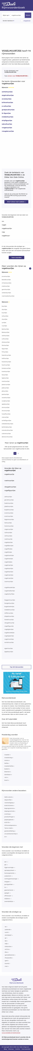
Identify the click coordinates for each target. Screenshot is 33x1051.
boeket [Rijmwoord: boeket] (6, 769)
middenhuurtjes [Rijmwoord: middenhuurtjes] (7, 117)
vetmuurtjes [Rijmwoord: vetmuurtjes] (8, 536)
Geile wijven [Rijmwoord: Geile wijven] (8, 797)
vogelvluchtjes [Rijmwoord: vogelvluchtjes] (9, 639)
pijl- (5, 864)
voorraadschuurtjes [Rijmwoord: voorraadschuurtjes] (8, 296)
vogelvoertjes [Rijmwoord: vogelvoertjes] (8, 578)
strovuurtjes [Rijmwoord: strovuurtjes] (5, 407)
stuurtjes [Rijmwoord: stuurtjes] (4, 319)
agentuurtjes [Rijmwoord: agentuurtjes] (8, 648)
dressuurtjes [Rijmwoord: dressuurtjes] (6, 342)
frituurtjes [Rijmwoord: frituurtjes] (5, 352)
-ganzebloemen (9, 955)
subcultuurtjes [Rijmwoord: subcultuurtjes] (7, 124)
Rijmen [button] (28, 15)
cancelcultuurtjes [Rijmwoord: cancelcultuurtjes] (7, 430)
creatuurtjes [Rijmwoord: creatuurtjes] (6, 286)
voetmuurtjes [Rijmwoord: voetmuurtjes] (9, 480)
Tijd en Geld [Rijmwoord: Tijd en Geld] (8, 828)
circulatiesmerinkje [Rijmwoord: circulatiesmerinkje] (10, 834)
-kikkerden (7, 946)
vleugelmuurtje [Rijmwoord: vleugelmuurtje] (9, 623)
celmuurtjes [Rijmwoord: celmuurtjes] (8, 496)
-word (6, 932)
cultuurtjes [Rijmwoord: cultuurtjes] (5, 339)
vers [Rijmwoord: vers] (5, 777)
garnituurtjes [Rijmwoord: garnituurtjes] (6, 289)
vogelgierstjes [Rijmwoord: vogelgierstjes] (8, 629)
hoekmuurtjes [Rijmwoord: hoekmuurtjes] (8, 503)
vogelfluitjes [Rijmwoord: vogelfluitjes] (8, 549)
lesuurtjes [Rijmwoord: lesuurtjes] (5, 375)
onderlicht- (7, 876)
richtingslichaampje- (11, 879)
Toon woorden (16, 257)
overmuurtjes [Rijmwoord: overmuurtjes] (8, 516)
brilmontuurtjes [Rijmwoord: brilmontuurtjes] (7, 102)
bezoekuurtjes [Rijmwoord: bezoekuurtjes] (6, 279)
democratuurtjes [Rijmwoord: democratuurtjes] (7, 437)
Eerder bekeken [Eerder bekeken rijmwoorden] (8, 21)
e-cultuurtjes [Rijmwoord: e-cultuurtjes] (6, 106)
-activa (6, 949)
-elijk (6, 943)
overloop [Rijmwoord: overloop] (7, 814)
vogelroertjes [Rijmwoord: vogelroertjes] (8, 565)
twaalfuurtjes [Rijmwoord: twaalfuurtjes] (6, 414)
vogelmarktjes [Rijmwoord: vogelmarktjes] (9, 555)
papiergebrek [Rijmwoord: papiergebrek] (8, 819)
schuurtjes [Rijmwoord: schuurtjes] (5, 316)
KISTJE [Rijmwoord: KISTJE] (6, 822)
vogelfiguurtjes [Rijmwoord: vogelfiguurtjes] (9, 490)
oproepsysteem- (9, 870)
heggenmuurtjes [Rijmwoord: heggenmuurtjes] (9, 600)
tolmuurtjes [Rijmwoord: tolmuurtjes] (8, 523)
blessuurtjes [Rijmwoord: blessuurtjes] (5, 332)
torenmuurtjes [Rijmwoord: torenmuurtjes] (8, 526)
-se (5, 926)
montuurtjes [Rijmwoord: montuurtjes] (6, 381)
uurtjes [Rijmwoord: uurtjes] (4, 322)
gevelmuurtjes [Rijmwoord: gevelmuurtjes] (9, 500)
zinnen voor (17, 76)
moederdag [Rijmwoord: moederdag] (8, 757)
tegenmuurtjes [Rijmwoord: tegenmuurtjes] (9, 519)
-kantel (6, 963)
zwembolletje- (8, 901)
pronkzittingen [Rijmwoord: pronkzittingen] (9, 817)
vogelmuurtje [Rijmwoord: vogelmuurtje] (9, 474)
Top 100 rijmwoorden (16, 667)
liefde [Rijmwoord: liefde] (6, 763)
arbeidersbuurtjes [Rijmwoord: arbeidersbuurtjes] (7, 424)
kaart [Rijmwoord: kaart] (6, 780)
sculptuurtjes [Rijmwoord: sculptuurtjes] (6, 401)
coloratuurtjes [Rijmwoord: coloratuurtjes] (6, 433)
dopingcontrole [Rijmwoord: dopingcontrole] (9, 811)
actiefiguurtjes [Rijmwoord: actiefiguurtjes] (6, 420)
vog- (3, 232)
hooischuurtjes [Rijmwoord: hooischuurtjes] (6, 362)
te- (5, 887)
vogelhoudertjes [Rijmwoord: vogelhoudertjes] (9, 587)
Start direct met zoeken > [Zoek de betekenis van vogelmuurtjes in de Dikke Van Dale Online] (16, 202)
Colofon (17, 1049)
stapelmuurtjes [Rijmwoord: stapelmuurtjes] (9, 616)
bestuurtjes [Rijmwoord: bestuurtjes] (5, 329)
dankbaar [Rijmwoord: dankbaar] (7, 774)
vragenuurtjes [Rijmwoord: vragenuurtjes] (7, 128)
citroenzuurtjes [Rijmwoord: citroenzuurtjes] (6, 283)
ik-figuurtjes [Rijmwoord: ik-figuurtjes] (6, 113)
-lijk (5, 941)
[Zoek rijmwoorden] (20, 15)
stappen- (7, 881)
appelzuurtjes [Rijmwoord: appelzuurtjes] (8, 651)
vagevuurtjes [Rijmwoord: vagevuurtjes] (8, 529)
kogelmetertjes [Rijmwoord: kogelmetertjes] (9, 606)
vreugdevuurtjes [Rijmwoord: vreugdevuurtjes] (8, 131)
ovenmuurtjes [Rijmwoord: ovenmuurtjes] (8, 513)
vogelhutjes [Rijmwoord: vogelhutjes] (8, 552)
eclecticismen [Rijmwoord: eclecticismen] (8, 805)
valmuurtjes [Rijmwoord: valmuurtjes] (8, 532)
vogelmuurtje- (7, 228)
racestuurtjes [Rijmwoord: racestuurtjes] (6, 397)
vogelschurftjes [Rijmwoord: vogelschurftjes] (9, 594)
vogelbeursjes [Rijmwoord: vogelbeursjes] (8, 545)
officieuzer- (8, 896)
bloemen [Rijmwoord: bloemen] (7, 771)
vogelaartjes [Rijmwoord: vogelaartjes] (8, 542)
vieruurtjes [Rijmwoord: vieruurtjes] (5, 417)
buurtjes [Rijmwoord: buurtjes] (4, 306)
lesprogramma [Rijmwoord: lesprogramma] (9, 808)
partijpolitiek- (8, 884)
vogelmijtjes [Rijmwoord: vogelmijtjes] (8, 562)
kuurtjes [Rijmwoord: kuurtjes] (4, 313)
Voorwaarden (26, 1049)
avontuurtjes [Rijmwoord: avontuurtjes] (6, 276)
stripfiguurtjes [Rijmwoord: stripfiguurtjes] (7, 120)
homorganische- (9, 873)
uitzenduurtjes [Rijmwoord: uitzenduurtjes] (6, 292)
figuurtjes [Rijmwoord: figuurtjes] (5, 348)
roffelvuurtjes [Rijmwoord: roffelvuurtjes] (8, 613)
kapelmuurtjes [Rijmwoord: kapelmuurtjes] (9, 510)
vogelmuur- (6, 236)
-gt (5, 938)
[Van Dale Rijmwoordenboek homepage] (10, 4)
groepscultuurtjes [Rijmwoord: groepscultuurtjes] (8, 110)
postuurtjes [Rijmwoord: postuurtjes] (5, 394)
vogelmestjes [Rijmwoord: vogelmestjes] (8, 558)
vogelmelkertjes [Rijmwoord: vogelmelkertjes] (9, 591)
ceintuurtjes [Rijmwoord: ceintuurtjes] (5, 335)
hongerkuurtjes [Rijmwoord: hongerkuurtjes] (9, 603)
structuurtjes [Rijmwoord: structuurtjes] (6, 410)
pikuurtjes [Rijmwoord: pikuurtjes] (5, 391)
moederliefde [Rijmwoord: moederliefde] (8, 766)
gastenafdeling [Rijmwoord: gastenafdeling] (9, 831)
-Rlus (6, 952)
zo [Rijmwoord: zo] (5, 836)
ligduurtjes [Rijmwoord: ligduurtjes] (5, 378)
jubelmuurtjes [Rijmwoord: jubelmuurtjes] (8, 506)
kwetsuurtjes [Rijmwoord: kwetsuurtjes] (6, 371)
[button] (30, 268)
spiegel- (7, 893)
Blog (5, 1049)
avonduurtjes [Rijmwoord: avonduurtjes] (6, 99)
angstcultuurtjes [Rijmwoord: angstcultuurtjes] (8, 95)
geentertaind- (8, 890)
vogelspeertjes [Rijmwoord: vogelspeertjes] (9, 636)
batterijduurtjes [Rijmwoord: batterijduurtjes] (7, 427)
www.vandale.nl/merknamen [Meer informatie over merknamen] (11, 1033)
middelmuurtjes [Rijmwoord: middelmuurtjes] (9, 610)
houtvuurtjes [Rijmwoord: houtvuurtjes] (6, 365)
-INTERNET (8, 935)
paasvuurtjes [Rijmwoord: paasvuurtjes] (6, 384)
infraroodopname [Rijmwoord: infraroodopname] (10, 825)
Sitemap (11, 1049)
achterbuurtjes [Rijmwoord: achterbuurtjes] (7, 92)
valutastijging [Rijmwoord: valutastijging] (8, 802)
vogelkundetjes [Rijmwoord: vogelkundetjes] (9, 632)
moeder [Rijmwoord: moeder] (6, 755)
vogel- (4, 225)
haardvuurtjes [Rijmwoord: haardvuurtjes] (6, 355)
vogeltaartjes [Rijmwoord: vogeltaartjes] (8, 572)
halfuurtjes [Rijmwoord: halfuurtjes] (5, 358)
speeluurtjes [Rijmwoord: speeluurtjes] (6, 404)
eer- (5, 862)
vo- (3, 221)
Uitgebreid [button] (26, 21)
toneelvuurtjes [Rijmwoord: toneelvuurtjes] (9, 619)
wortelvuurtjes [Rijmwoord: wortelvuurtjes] (9, 642)
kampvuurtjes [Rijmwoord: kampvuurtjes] (6, 368)
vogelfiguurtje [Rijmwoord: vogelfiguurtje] (9, 626)
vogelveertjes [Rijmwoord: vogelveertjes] (8, 575)
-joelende (7, 929)
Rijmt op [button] (5, 15)
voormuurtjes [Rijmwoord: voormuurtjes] (8, 581)
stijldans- (7, 898)
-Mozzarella (8, 958)
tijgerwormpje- (9, 867)
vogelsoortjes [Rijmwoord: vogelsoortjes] (8, 568)
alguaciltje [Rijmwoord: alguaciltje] (7, 800)
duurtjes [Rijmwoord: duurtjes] (4, 309)
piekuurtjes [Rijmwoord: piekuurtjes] (5, 388)
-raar (6, 966)
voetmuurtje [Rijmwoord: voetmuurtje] (8, 539)
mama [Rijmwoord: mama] (6, 760)
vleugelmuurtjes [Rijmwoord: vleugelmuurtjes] (10, 487)
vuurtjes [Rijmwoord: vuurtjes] (4, 326)
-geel (6, 960)
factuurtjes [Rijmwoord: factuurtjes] (5, 345)
